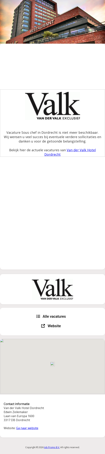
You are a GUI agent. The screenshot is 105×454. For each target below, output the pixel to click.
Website (51, 326)
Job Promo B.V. (52, 447)
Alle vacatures (51, 316)
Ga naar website (27, 428)
